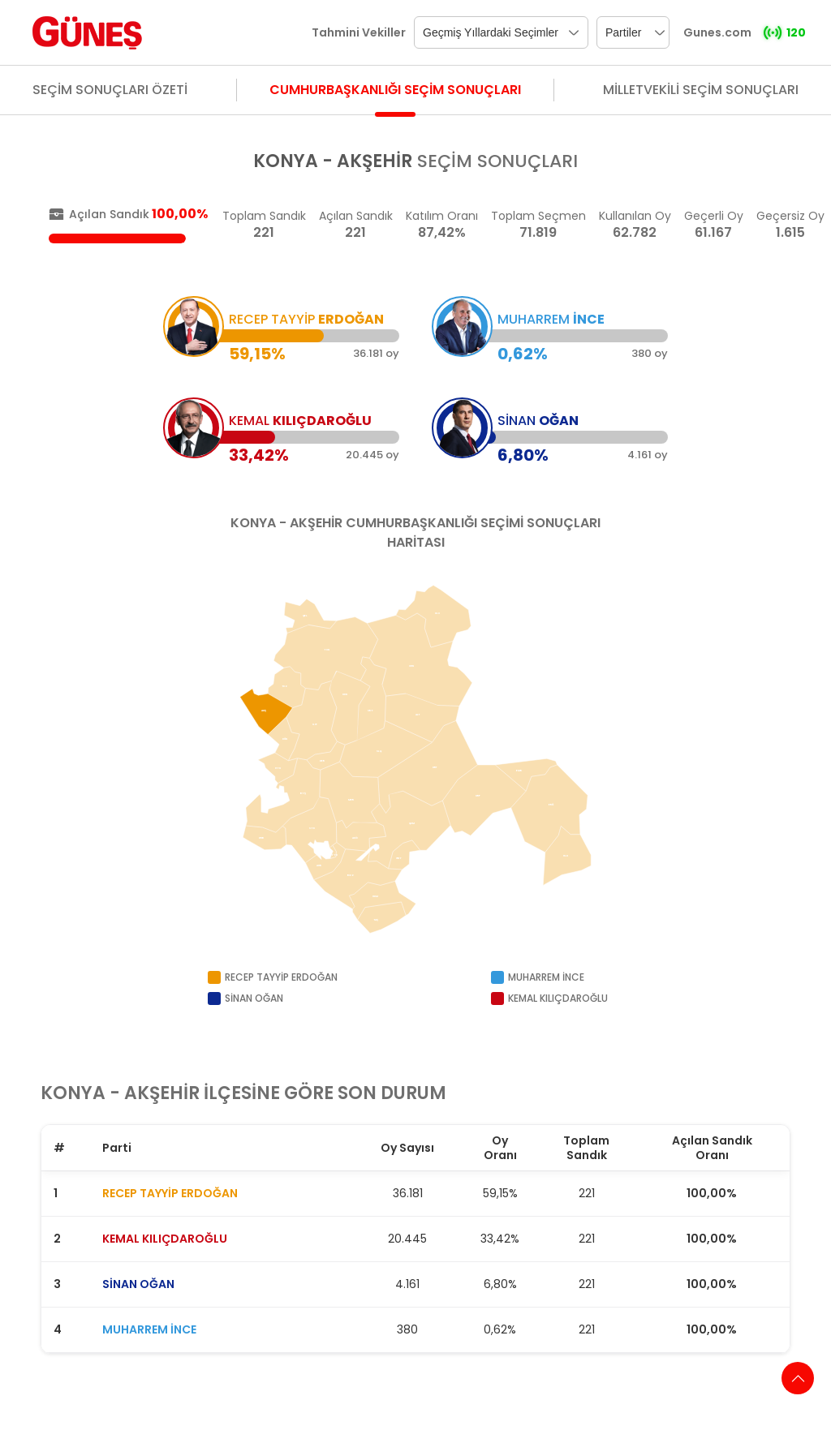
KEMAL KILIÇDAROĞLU (164, 1238)
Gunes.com (717, 32)
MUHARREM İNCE (149, 1329)
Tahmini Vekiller (359, 32)
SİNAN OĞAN (138, 1284)
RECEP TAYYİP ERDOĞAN (170, 1193)
